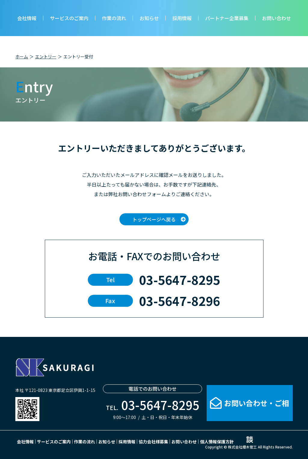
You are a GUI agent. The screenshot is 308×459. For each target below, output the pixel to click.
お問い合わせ (276, 18)
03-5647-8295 (179, 279)
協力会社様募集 (153, 442)
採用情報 (182, 18)
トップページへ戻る (154, 219)
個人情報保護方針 (217, 442)
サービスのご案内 (69, 18)
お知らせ (149, 18)
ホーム (21, 57)
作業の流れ (114, 18)
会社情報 (26, 18)
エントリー (45, 57)
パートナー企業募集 (226, 18)
